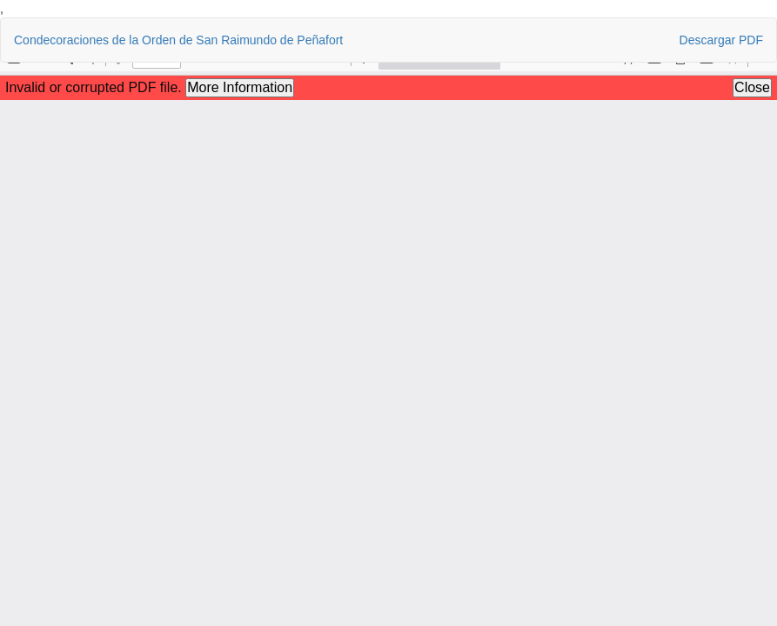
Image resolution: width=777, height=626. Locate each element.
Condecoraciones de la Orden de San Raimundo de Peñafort (178, 40)
